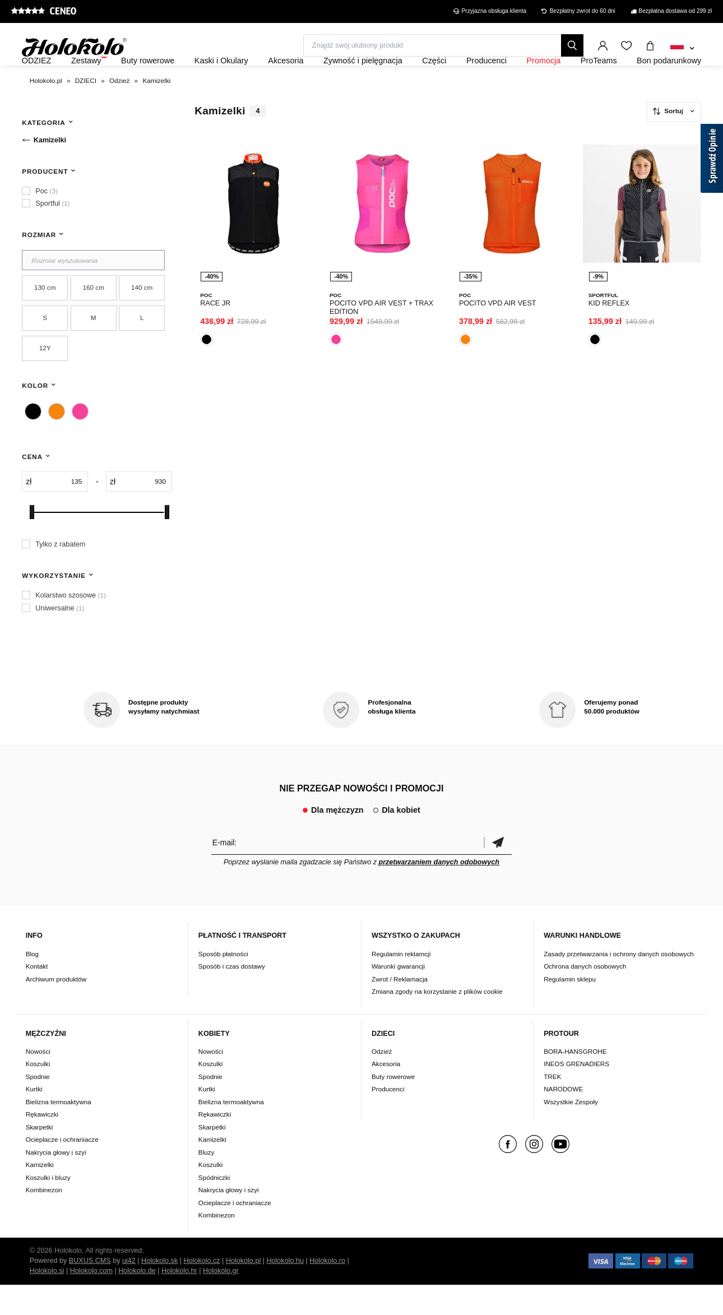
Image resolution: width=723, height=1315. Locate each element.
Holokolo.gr (221, 1301)
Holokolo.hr (179, 1301)
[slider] (32, 542)
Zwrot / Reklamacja (400, 1009)
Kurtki (34, 1119)
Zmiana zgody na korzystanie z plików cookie (437, 1021)
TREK (552, 1106)
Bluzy (206, 1182)
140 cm (141, 317)
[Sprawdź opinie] (712, 160)
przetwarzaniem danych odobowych (438, 892)
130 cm (44, 317)
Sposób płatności (223, 984)
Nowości (38, 1081)
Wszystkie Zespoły (571, 1132)
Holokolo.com (91, 1301)
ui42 (129, 1291)
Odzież (382, 1081)
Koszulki (38, 1094)
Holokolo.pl (243, 1291)
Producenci (388, 1119)
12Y (45, 378)
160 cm (93, 317)
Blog (32, 984)
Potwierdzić (498, 872)
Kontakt (37, 996)
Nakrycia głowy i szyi (56, 1182)
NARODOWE (563, 1119)
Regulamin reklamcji (401, 984)
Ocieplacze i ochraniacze (62, 1170)
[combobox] (682, 48)
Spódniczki (214, 1207)
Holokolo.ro (327, 1291)
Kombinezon (44, 1220)
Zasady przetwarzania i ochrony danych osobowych (619, 984)
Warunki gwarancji (398, 996)
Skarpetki (39, 1157)
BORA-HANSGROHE (575, 1081)
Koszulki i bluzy (48, 1207)
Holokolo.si (47, 1301)
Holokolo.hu (285, 1291)
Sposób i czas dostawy (231, 996)
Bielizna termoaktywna (58, 1132)
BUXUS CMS (90, 1291)
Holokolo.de (137, 1301)
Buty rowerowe (393, 1106)
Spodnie (38, 1106)
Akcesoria (386, 1094)
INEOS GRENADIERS (576, 1094)
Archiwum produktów (56, 1009)
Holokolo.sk (159, 1291)
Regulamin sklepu (570, 1009)
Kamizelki (40, 1195)
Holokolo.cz (201, 1291)
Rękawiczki (42, 1145)
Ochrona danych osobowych (585, 996)
